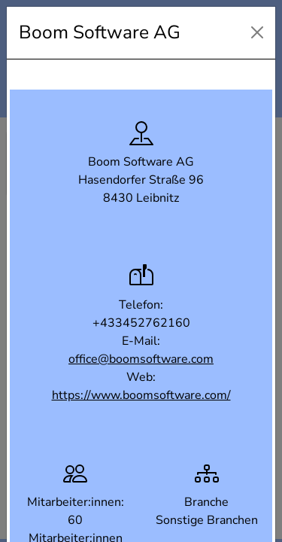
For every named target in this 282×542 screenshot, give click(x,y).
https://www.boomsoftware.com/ (141, 395)
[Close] (257, 32)
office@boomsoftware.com (141, 359)
